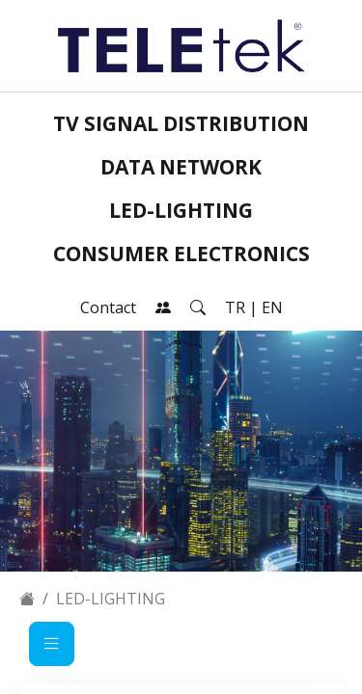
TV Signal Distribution (181, 123)
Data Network (181, 166)
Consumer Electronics (181, 253)
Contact (108, 307)
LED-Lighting (181, 210)
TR (235, 307)
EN (272, 307)
